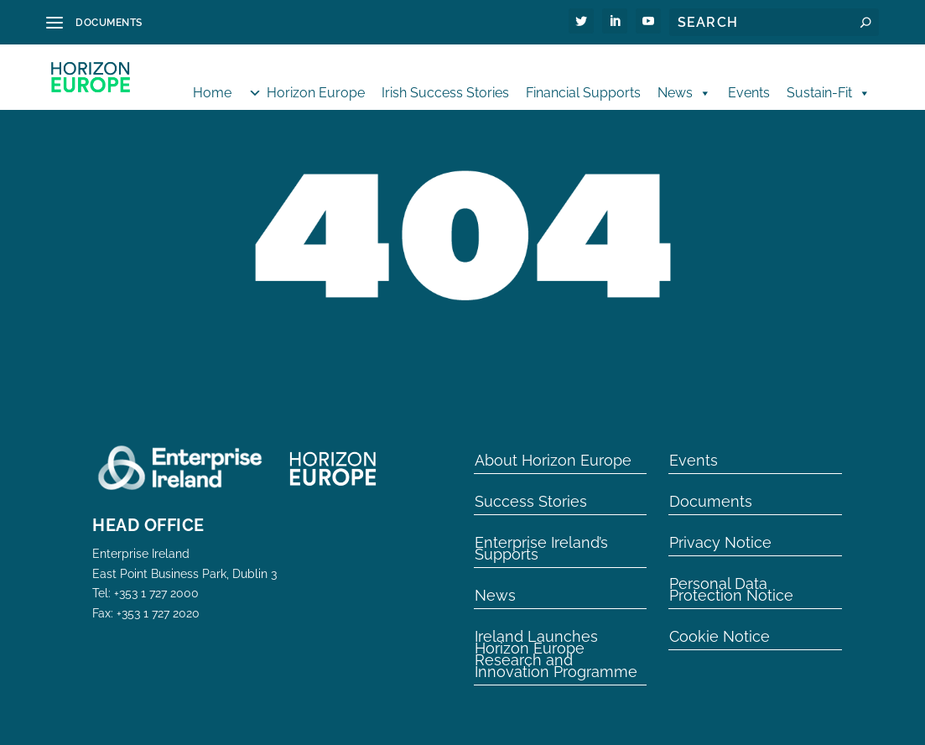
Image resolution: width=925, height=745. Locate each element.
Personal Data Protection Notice (731, 572)
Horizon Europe (316, 78)
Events (749, 78)
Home (212, 78)
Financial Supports (583, 78)
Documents (710, 484)
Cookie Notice (719, 619)
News (684, 78)
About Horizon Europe (553, 443)
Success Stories (531, 484)
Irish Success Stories (445, 78)
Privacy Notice (720, 525)
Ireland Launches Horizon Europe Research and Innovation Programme (556, 637)
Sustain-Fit (828, 78)
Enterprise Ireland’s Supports (541, 531)
